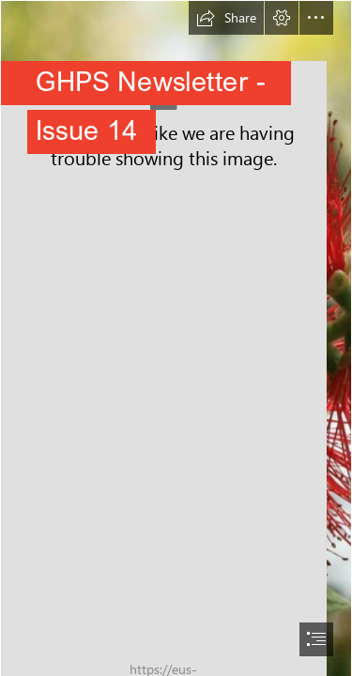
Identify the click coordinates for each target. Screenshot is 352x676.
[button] (226, 18)
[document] (176, 338)
